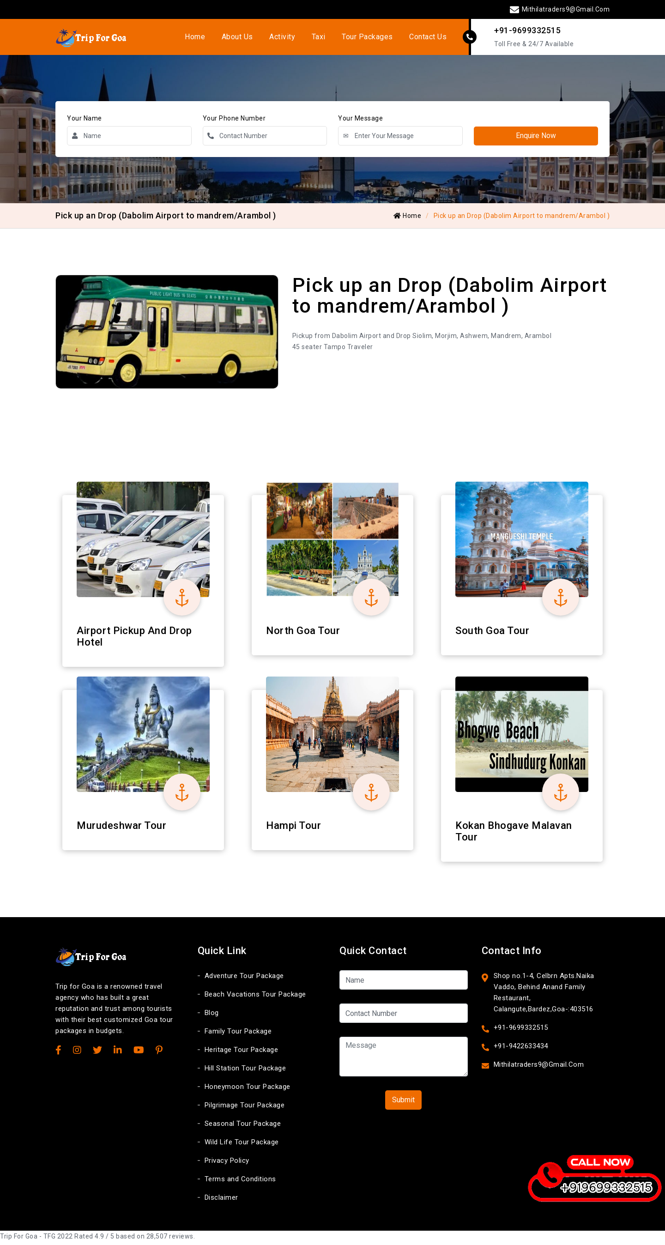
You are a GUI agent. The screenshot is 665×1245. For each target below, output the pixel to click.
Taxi (317, 38)
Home (201, 38)
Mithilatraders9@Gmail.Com (560, 9)
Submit (403, 1103)
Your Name (84, 121)
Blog (212, 1016)
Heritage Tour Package (241, 1053)
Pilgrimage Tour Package (245, 1108)
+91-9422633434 (521, 1049)
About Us (240, 38)
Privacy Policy (227, 1164)
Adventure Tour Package (244, 979)
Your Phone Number (234, 121)
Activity (283, 38)
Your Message (360, 121)
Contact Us (421, 38)
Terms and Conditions (240, 1182)
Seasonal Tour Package (243, 1127)
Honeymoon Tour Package (247, 1090)
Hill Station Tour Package (245, 1071)
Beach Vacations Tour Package (255, 997)
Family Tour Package (238, 1034)
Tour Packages (363, 38)
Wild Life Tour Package (242, 1145)
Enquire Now (535, 138)
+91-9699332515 (527, 31)
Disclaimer (221, 1201)
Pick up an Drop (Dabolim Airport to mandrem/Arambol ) (522, 218)
